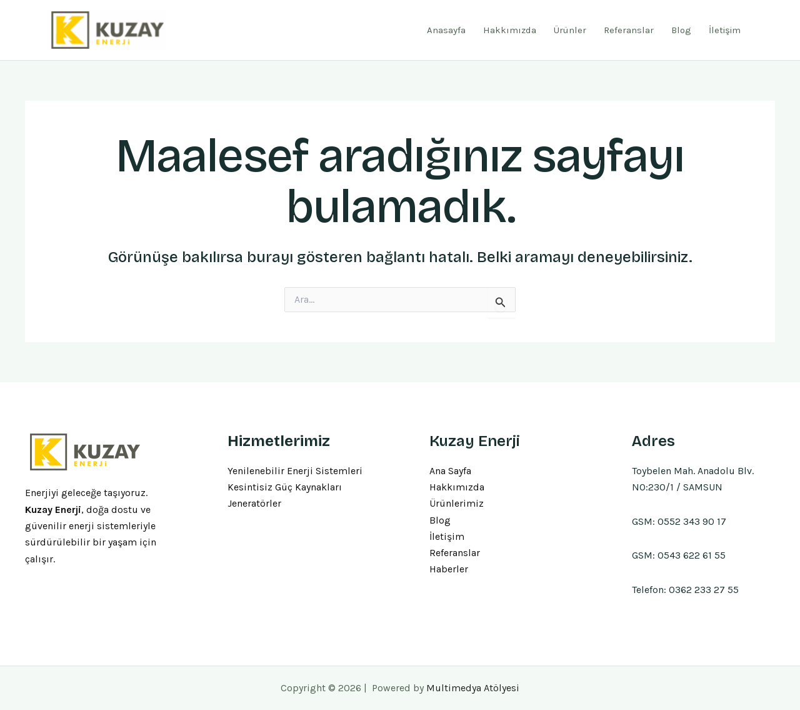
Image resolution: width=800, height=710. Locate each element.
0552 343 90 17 (692, 521)
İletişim (725, 30)
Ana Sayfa (450, 471)
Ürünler (570, 30)
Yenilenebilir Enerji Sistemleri (295, 471)
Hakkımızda (509, 30)
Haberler (448, 570)
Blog (681, 30)
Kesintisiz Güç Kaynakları (285, 487)
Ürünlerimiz (456, 504)
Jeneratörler (254, 504)
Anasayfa (446, 30)
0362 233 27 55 (704, 590)
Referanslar (629, 30)
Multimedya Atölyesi (472, 688)
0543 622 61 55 (692, 555)
